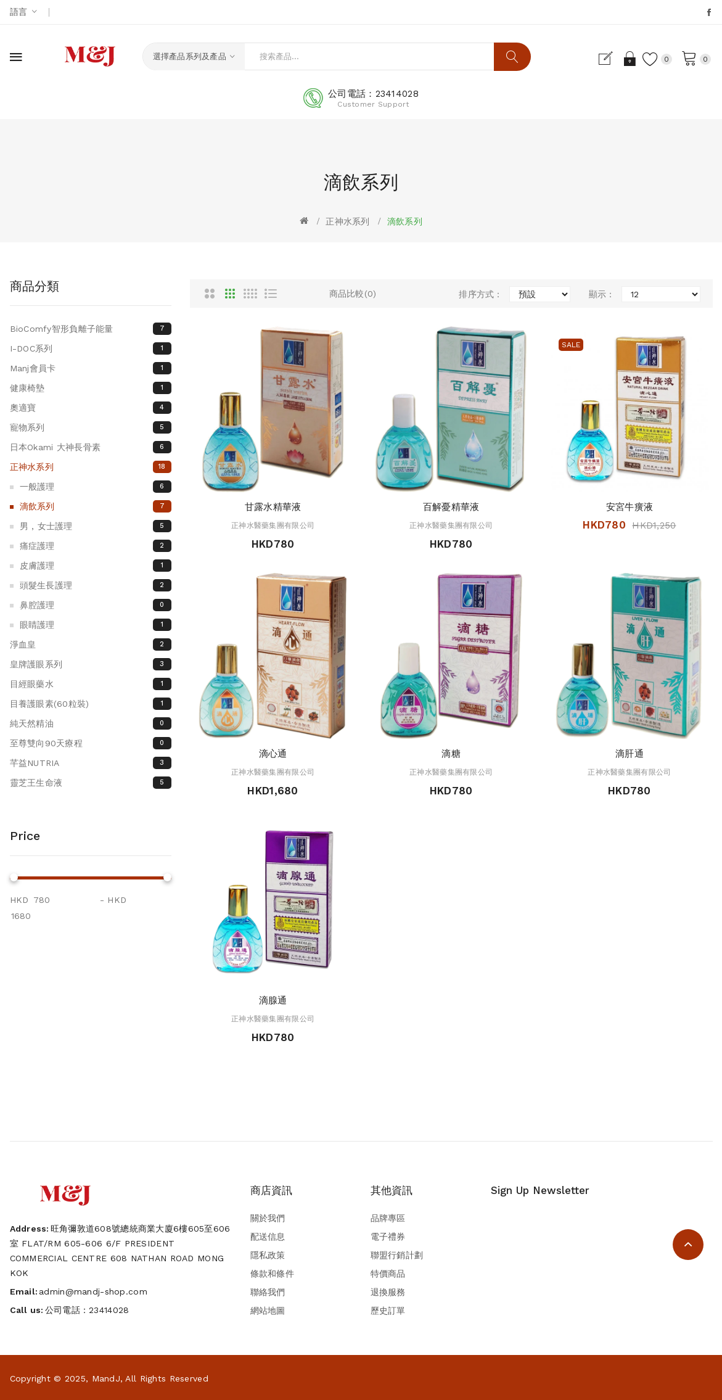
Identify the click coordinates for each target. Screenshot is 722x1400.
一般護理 (96, 486)
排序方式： (481, 294)
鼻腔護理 (96, 605)
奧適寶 (91, 407)
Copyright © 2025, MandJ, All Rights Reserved (109, 1378)
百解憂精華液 (451, 507)
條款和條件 (272, 1274)
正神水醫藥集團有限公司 (272, 525)
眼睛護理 (96, 625)
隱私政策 (267, 1255)
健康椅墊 (91, 388)
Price (25, 835)
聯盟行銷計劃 (397, 1255)
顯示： (602, 294)
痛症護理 (96, 546)
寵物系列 (91, 427)
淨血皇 (91, 644)
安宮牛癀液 (629, 507)
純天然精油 (91, 723)
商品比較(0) (353, 294)
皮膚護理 (96, 565)
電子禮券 (388, 1236)
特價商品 (388, 1274)
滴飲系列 (404, 221)
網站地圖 (267, 1311)
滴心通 (273, 753)
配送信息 (267, 1236)
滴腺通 (273, 1000)
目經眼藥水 (91, 684)
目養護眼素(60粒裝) (91, 704)
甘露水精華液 (273, 507)
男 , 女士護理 (96, 526)
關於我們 (267, 1218)
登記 (607, 58)
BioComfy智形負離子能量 (91, 329)
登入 (627, 58)
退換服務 (388, 1292)
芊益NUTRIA (91, 763)
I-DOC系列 (91, 348)
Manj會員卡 (91, 368)
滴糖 (451, 753)
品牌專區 (388, 1218)
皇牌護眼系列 (91, 664)
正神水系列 (347, 221)
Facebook (710, 12)
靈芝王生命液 (91, 782)
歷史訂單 (388, 1311)
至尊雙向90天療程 (91, 743)
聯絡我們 (267, 1292)
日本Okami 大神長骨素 (91, 447)
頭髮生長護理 (96, 585)
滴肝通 (629, 753)
